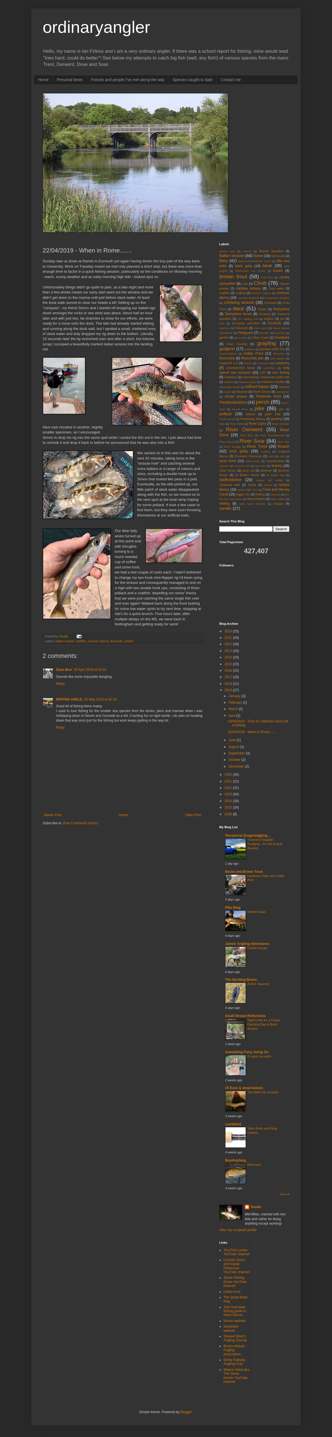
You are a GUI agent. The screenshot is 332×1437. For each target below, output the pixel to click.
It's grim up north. (259, 1056)
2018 (229, 684)
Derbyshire (281, 309)
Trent (255, 489)
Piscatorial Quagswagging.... (248, 835)
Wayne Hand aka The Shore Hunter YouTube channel (236, 1376)
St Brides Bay (275, 475)
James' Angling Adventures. (247, 944)
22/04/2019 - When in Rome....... (252, 732)
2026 (229, 814)
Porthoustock (227, 419)
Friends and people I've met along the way (128, 79)
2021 (229, 781)
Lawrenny (282, 363)
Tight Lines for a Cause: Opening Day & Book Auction (264, 1024)
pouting (276, 419)
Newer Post (52, 815)
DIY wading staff (248, 318)
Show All (284, 1194)
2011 (229, 638)
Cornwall (270, 302)
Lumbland (233, 1124)
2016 (229, 670)
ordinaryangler (96, 27)
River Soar (252, 441)
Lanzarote (263, 363)
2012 (229, 644)
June (233, 740)
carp (245, 283)
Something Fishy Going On (247, 1052)
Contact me (231, 79)
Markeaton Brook (229, 387)
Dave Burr (64, 670)
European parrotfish (246, 323)
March (234, 709)
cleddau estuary (248, 288)
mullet (227, 391)
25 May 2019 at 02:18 (100, 699)
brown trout (233, 276)
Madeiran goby (247, 382)
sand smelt (227, 461)
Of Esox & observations (244, 1088)
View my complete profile (238, 1230)
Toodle (255, 1207)
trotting (260, 494)
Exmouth (116, 641)
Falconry (224, 328)
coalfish (81, 641)
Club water (276, 288)
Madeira (229, 382)
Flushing (280, 332)
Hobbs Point (253, 353)
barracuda (278, 256)
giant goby (240, 337)
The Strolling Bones (241, 980)
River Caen (257, 424)
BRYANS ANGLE (69, 699)
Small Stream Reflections (245, 1016)
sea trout (260, 465)
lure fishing (280, 373)
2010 (229, 631)
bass (223, 260)
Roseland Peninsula (248, 456)
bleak (267, 265)
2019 (229, 690)
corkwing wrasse (239, 302)
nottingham (282, 391)
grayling (266, 343)
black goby (243, 266)
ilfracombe (227, 358)
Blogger (186, 1412)
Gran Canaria (237, 344)
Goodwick (282, 337)
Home (43, 79)
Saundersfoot (275, 461)
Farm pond (261, 328)
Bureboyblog (235, 1160)
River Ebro (247, 435)
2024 (229, 801)
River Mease (226, 441)
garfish (223, 337)
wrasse (278, 503)
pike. (281, 409)
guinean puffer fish (272, 349)
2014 (229, 657)
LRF (263, 372)
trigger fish (243, 494)
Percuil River (240, 409)
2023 (229, 794)
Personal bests (70, 79)
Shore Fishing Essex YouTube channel (235, 1282)
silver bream (227, 470)
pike (259, 408)
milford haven (257, 386)
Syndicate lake (229, 484)
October (235, 760)
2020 (229, 775)
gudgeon (227, 348)
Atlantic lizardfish (271, 251)
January (235, 696)
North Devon (261, 391)
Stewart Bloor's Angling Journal (235, 1338)
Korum (248, 363)
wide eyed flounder (252, 503)
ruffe (282, 456)
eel (282, 318)
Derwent (264, 314)
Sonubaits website (230, 1328)
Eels (222, 323)
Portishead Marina (252, 419)
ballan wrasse (65, 641)
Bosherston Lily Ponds (250, 270)
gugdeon (250, 349)
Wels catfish (278, 499)
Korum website (234, 1321)
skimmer (266, 470)
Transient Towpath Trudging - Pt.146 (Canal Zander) (264, 844)
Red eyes (254, 1164)
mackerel (231, 377)
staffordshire (230, 480)
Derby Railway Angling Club (234, 1362)
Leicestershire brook (240, 367)
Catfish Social (257, 948)
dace (238, 308)
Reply (60, 684)
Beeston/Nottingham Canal (254, 261)
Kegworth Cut (228, 363)
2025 (229, 807)
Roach (283, 446)
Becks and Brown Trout (244, 872)
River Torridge (232, 446)
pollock (250, 414)
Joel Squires (277, 358)
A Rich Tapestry (258, 984)
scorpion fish (242, 465)
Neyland (242, 391)
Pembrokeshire (232, 402)
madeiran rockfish (273, 382)
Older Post (193, 815)
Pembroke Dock (268, 396)
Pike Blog (233, 908)
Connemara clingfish (277, 297)
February (236, 702)
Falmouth (241, 328)
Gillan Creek (260, 337)
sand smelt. (253, 461)
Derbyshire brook (238, 314)
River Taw (283, 441)
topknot (242, 489)
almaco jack (227, 251)
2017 (229, 677)
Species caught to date (193, 79)
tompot (268, 484)
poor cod (272, 414)
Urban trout (231, 1292)
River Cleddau (280, 423)
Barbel (258, 256)
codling (240, 293)
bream (278, 271)
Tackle (252, 484)
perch (262, 402)
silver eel (248, 470)
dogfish (269, 318)
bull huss (267, 277)
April (232, 716)
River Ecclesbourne (272, 435)
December (237, 766)
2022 (229, 788)
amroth (247, 251)
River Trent (257, 446)
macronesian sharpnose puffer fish (266, 377)
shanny (276, 466)
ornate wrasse (236, 396)
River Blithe (237, 423)
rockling (265, 451)
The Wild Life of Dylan (262, 1092)
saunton (224, 465)
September (237, 753)
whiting (224, 504)
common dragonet (248, 297)
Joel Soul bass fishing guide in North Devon (234, 1311)
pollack (128, 641)
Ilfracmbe (278, 353)
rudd (271, 456)
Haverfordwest (228, 353)
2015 (229, 664)
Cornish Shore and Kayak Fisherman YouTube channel (236, 1266)
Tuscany (275, 494)
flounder (264, 332)
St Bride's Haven (247, 475)
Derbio (262, 309)
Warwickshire (256, 499)
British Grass (256, 911)
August (234, 747)
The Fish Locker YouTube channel (236, 1252)
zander (225, 508)
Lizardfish (269, 367)
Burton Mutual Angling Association (234, 1350)
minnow (284, 387)
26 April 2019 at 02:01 (90, 670)
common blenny (98, 641)
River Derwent (244, 429)
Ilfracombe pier (252, 358)
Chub (260, 283)
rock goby (238, 451)
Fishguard (245, 333)
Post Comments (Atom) (80, 823)
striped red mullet (269, 480)
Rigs (222, 423)
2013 (229, 651)
